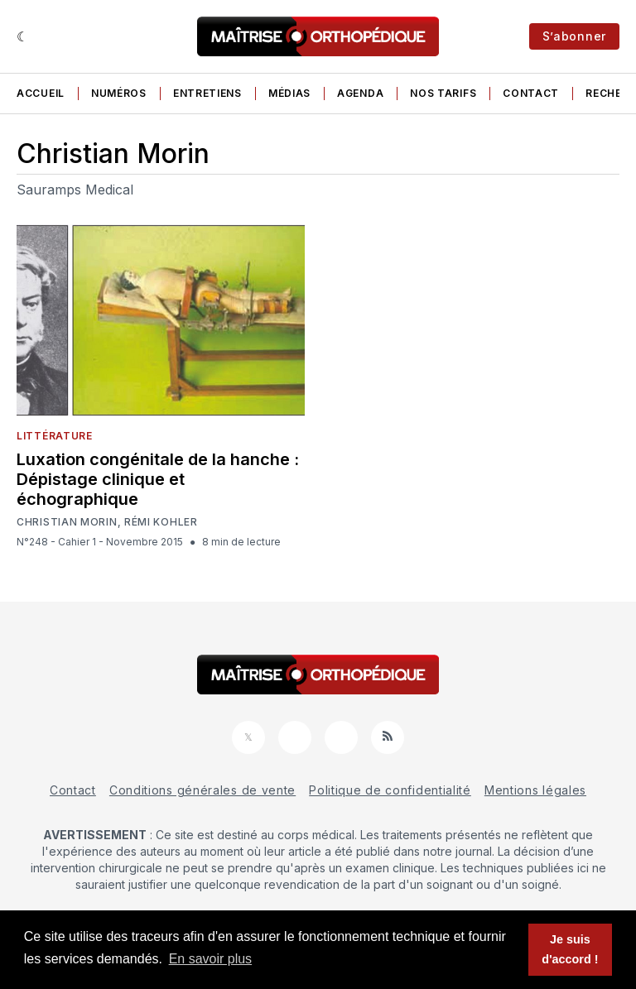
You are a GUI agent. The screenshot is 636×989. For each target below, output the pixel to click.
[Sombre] (23, 36)
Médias (289, 93)
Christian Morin (67, 522)
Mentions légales (535, 790)
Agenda (360, 93)
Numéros (119, 93)
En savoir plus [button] (211, 959)
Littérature (55, 436)
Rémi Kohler (161, 522)
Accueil (41, 93)
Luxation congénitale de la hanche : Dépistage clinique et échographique (158, 479)
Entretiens (207, 93)
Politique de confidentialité (390, 790)
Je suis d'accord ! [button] (570, 949)
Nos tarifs (443, 93)
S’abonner (574, 36)
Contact (531, 93)
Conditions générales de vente (202, 790)
